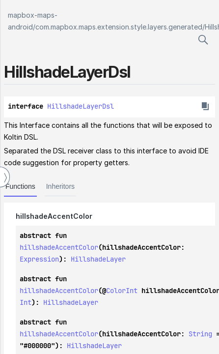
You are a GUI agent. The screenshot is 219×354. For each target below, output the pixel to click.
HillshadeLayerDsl (80, 106)
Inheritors (60, 186)
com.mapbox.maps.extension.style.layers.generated (118, 27)
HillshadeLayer (98, 259)
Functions (20, 186)
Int (25, 302)
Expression (39, 259)
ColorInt (121, 290)
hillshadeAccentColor (59, 247)
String (200, 333)
